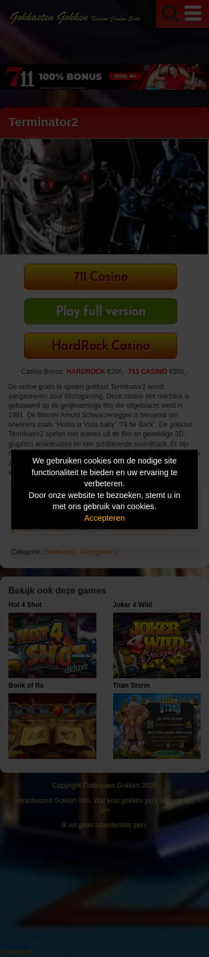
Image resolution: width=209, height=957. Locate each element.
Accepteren (104, 518)
